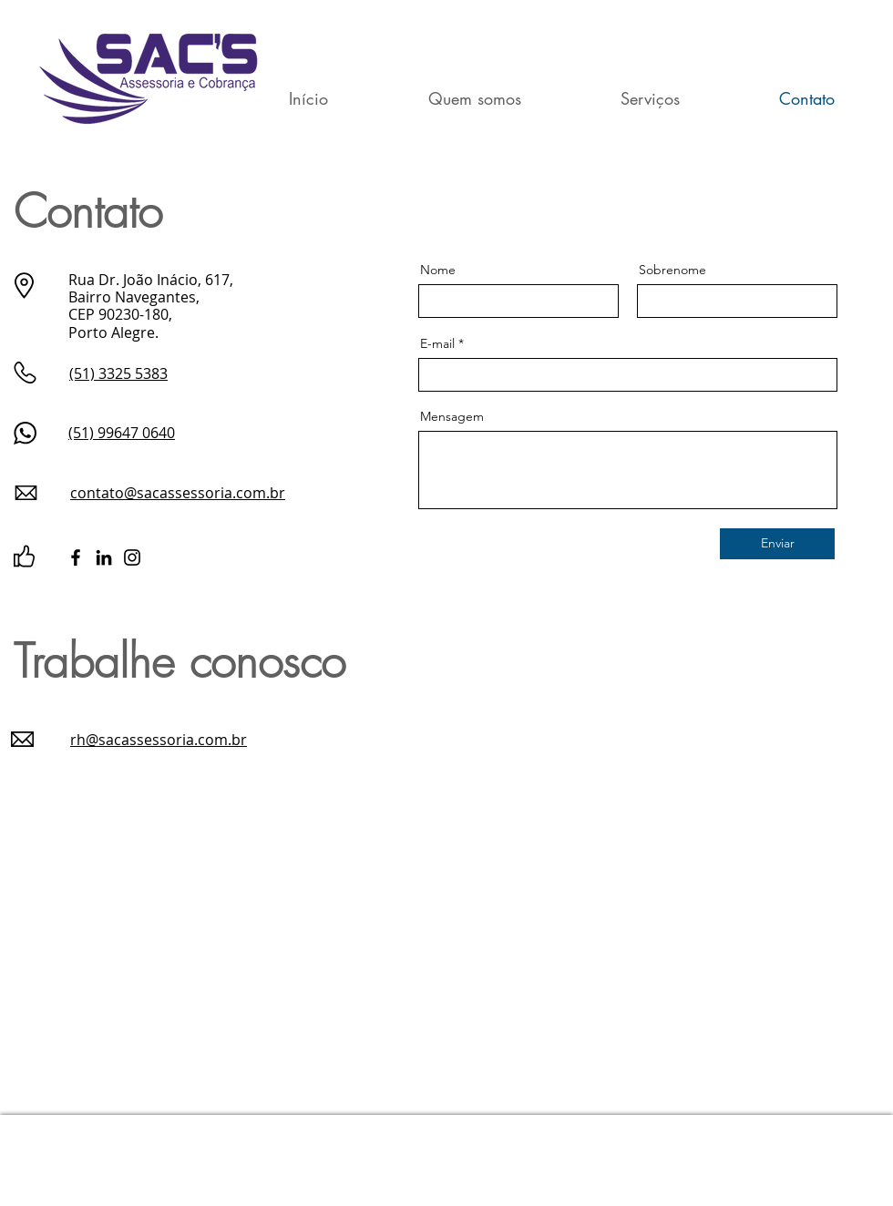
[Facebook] (76, 557)
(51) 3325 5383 (118, 373)
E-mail (437, 343)
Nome (438, 269)
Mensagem (452, 416)
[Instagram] (132, 557)
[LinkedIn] (104, 557)
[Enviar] (777, 543)
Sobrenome (672, 269)
